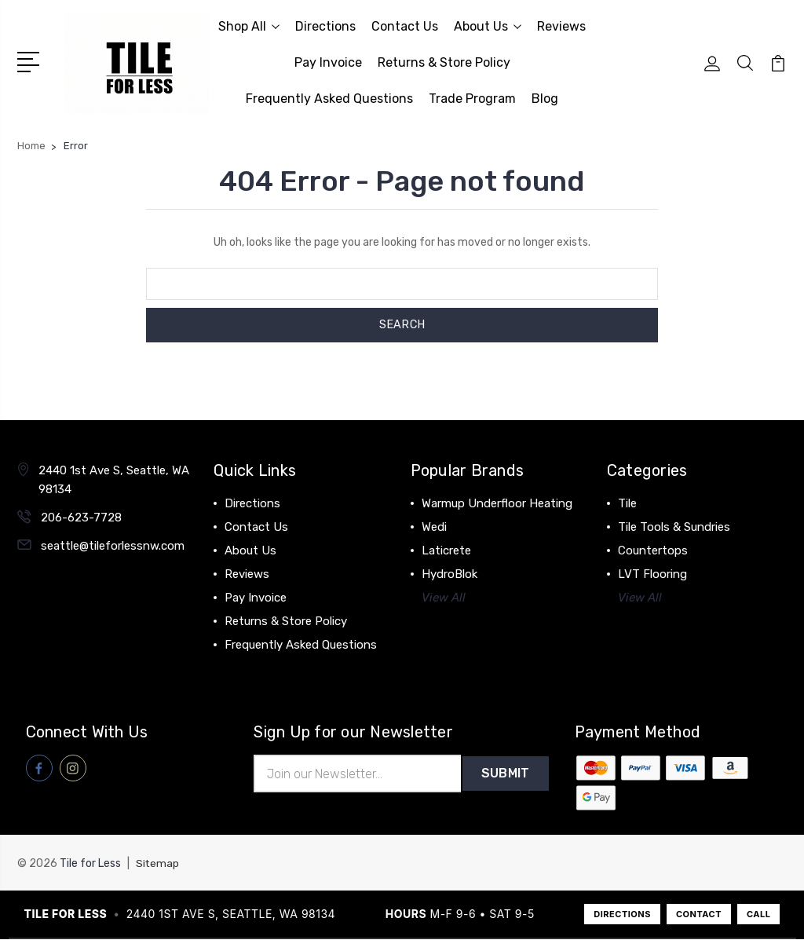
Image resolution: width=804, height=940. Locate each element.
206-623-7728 (81, 517)
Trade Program (472, 98)
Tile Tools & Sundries (674, 527)
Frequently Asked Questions (329, 98)
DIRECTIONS (622, 914)
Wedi (434, 527)
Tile (627, 503)
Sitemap (158, 864)
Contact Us (404, 26)
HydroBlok (449, 574)
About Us (487, 26)
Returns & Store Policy (444, 62)
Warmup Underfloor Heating (497, 503)
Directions (325, 26)
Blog (545, 98)
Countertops (653, 550)
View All (444, 598)
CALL (759, 914)
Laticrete (446, 550)
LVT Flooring (652, 574)
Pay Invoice (328, 62)
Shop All (249, 26)
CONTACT (699, 914)
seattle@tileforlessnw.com (113, 546)
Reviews (561, 26)
